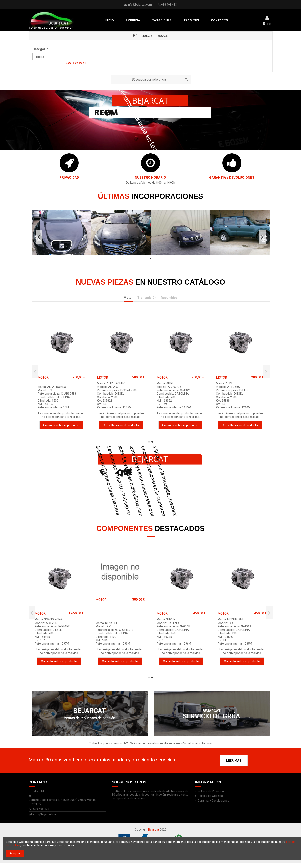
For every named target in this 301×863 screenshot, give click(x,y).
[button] (133, 20)
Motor (128, 298)
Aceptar (15, 853)
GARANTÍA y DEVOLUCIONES (231, 177)
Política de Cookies (210, 796)
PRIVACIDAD (69, 177)
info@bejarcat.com (140, 4)
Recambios (169, 298)
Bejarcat (153, 829)
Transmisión (146, 298)
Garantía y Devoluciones (213, 800)
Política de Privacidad (211, 791)
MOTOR (43, 377)
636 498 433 (41, 809)
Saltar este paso (75, 63)
